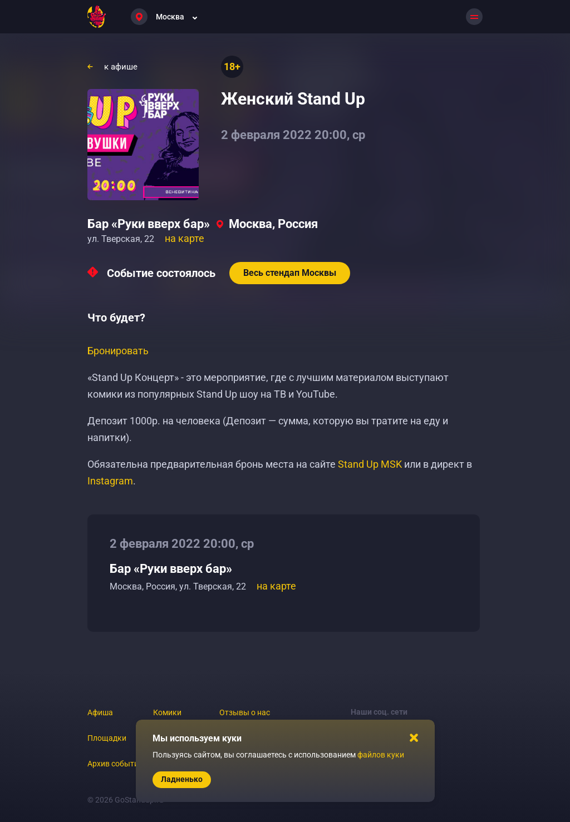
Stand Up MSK (370, 464)
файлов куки (380, 754)
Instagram (110, 481)
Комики (167, 712)
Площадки (106, 738)
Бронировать (118, 350)
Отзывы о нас (244, 712)
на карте (184, 238)
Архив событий (115, 763)
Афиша (100, 712)
